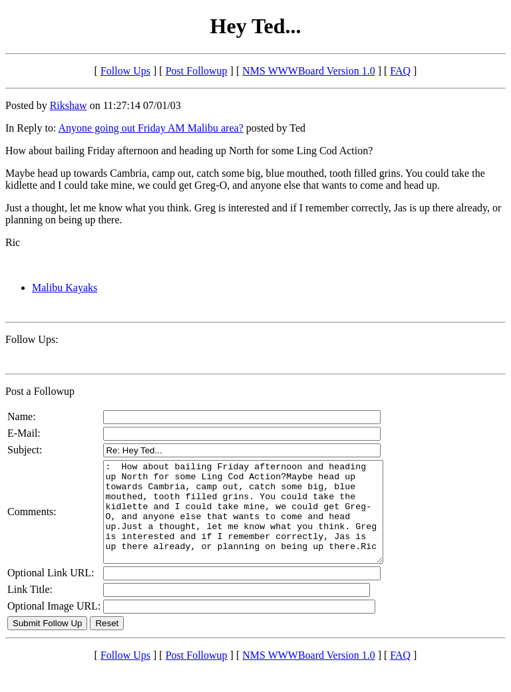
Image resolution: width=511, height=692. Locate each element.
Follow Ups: (32, 339)
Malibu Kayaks (64, 287)
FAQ (400, 70)
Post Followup (197, 70)
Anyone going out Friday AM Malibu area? (151, 128)
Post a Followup (40, 391)
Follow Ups (125, 70)
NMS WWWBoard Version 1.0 (308, 70)
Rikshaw (68, 105)
